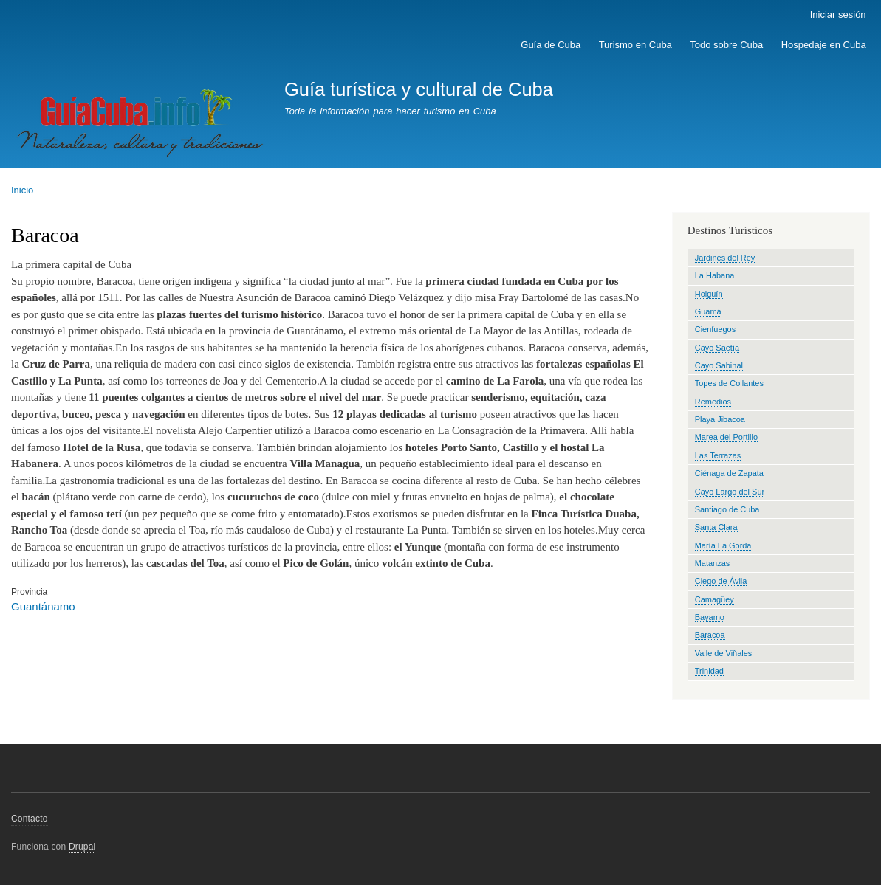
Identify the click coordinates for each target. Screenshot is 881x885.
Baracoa (710, 634)
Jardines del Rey (725, 257)
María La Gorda (723, 545)
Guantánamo (43, 606)
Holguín (709, 293)
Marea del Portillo (726, 437)
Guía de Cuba (550, 44)
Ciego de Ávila (721, 580)
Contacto (29, 818)
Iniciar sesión (838, 14)
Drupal (82, 846)
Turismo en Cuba (635, 44)
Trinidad (709, 671)
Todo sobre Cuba (726, 44)
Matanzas (712, 563)
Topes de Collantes (729, 383)
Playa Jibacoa (720, 419)
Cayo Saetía (717, 347)
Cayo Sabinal (719, 365)
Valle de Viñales (724, 653)
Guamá (708, 311)
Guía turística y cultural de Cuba (418, 89)
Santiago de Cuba (727, 509)
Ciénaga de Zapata (729, 473)
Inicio (22, 190)
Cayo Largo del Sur (729, 491)
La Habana (715, 275)
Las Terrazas (718, 455)
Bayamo (709, 617)
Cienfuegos (715, 329)
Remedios (713, 401)
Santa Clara (716, 527)
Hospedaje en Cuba (823, 44)
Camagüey (714, 599)
